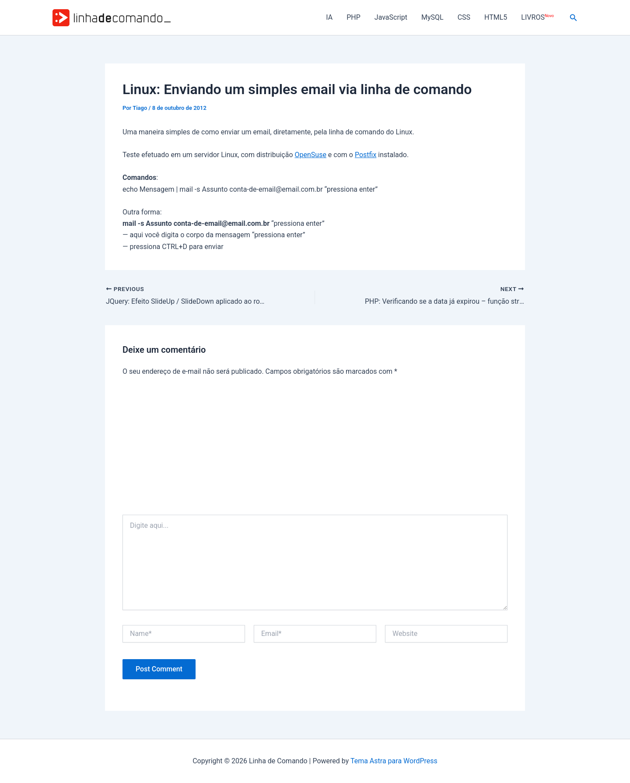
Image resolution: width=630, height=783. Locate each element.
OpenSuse (310, 155)
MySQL (432, 17)
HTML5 (495, 17)
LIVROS (537, 17)
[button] (574, 17)
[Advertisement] (315, 449)
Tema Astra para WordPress (394, 761)
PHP (353, 17)
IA (329, 17)
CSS (464, 17)
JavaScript (390, 17)
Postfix (365, 155)
